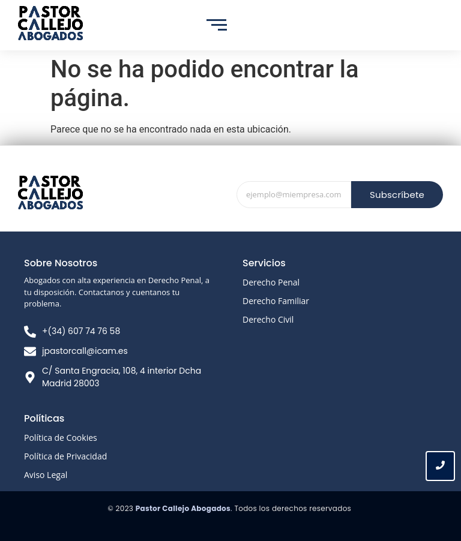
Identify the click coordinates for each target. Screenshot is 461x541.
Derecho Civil (268, 319)
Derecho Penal (271, 282)
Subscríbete (397, 194)
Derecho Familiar (276, 300)
